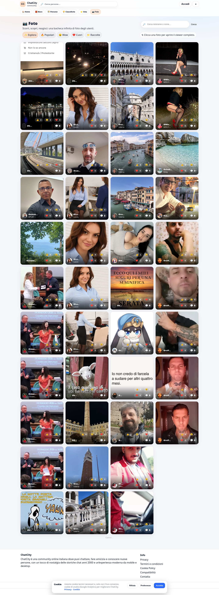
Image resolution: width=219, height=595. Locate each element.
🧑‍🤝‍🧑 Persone (52, 12)
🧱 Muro (38, 12)
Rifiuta (132, 585)
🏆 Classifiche (69, 12)
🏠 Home (26, 12)
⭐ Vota (83, 12)
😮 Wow (63, 35)
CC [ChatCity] (22, 4)
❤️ (48, 81)
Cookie (76, 589)
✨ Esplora (30, 35)
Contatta (145, 576)
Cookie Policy (147, 568)
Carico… (109, 537)
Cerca (193, 24)
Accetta (159, 585)
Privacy (144, 559)
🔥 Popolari (47, 35)
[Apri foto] (42, 63)
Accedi (185, 4)
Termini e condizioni (151, 564)
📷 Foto (95, 12)
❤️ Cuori (77, 35)
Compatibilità (147, 572)
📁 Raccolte (93, 35)
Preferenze (146, 585)
